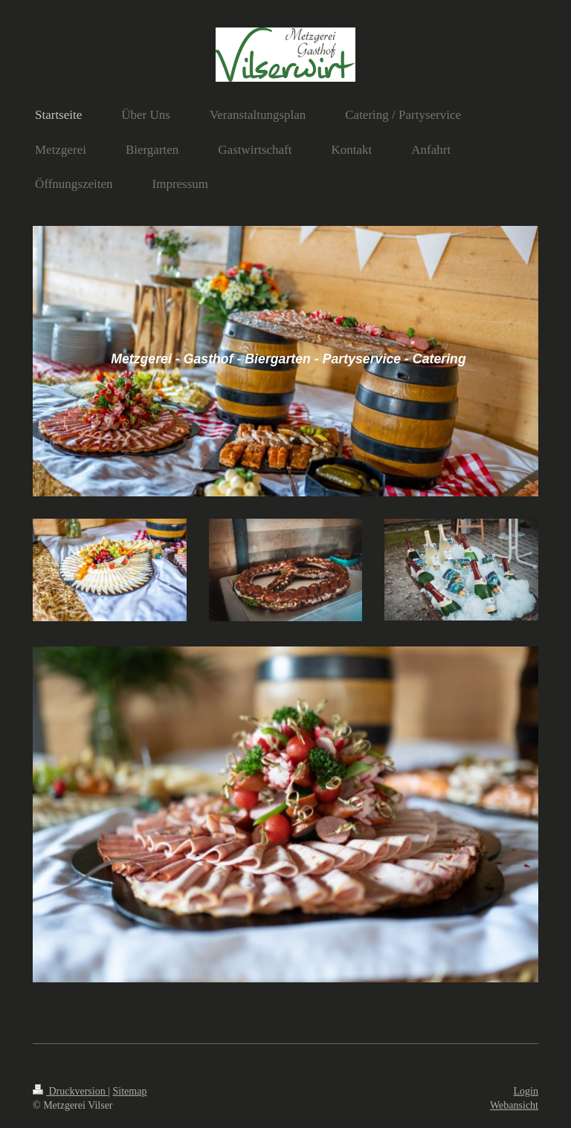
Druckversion (70, 1091)
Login (526, 1091)
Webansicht (514, 1105)
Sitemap (130, 1091)
